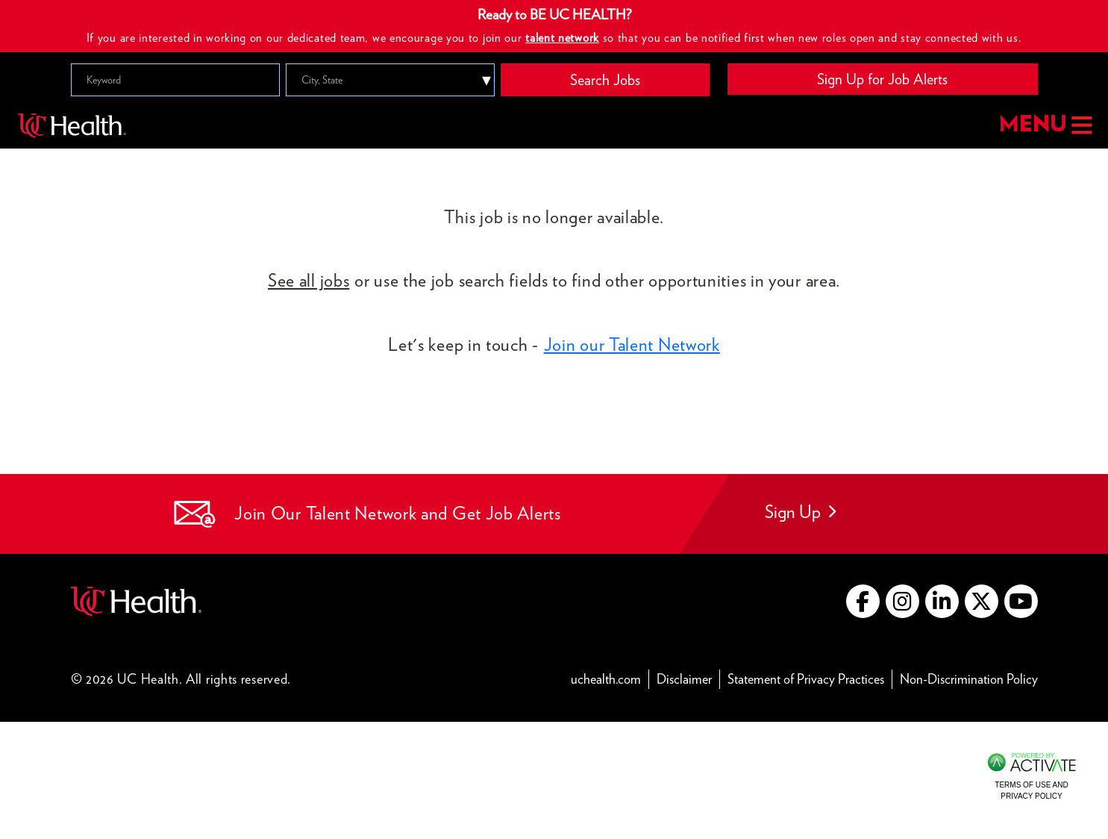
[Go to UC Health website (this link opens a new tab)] (136, 599)
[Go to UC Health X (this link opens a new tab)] (981, 601)
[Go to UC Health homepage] (72, 125)
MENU (1044, 125)
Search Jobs (605, 80)
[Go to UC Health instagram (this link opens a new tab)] (902, 601)
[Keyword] (175, 79)
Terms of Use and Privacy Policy (1031, 790)
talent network (562, 38)
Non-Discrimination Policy (969, 678)
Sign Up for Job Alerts (882, 79)
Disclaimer (688, 678)
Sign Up (800, 512)
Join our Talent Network (632, 344)
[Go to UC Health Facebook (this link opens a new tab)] (863, 601)
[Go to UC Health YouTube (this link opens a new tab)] (1021, 601)
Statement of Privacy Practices (809, 678)
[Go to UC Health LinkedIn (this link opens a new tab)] (942, 601)
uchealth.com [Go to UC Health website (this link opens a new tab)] (606, 679)
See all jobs (308, 280)
